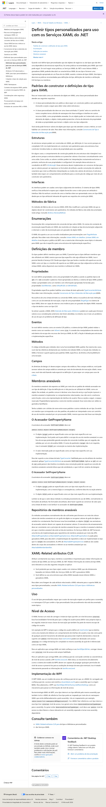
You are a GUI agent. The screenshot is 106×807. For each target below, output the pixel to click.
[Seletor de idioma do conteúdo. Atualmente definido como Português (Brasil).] (10, 794)
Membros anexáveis (39, 54)
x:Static (34, 375)
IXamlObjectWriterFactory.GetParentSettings (72, 685)
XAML (66, 23)
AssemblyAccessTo (68, 682)
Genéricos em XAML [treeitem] (10, 54)
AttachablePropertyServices (60, 536)
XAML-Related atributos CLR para (48, 724)
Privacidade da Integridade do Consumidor (16, 802)
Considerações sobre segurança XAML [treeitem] (14, 96)
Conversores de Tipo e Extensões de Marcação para (78, 293)
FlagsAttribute (92, 234)
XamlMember (46, 285)
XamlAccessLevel (61, 659)
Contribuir (59, 799)
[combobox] (14, 25)
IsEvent (57, 330)
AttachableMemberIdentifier (42, 547)
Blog (50, 799)
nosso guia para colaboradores (43, 755)
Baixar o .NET (98, 8)
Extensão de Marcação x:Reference (67, 311)
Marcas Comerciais (52, 802)
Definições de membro (40, 51)
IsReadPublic (61, 285)
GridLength (52, 165)
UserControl (84, 630)
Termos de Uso (38, 802)
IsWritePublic (72, 285)
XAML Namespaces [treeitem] (10, 84)
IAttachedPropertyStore (40, 536)
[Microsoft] (3, 2)
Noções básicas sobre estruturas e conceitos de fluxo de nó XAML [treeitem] (15, 39)
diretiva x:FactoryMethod (56, 213)
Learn (33, 23)
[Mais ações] (101, 23)
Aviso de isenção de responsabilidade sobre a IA (17, 799)
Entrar (102, 3)
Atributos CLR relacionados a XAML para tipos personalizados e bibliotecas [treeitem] (16, 73)
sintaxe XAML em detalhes (75, 237)
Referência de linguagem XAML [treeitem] (14, 29)
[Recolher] (25, 21)
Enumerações (37, 49)
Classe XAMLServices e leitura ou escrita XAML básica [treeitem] (14, 44)
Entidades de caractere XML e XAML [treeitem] (15, 106)
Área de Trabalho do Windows (52, 23)
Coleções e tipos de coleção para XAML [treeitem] (16, 80)
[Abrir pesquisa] (97, 3)
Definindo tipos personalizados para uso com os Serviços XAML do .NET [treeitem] (16, 65)
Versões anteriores (41, 799)
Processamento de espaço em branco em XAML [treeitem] (13, 102)
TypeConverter (65, 458)
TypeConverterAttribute (92, 290)
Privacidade (68, 799)
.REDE (39, 23)
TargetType (85, 300)
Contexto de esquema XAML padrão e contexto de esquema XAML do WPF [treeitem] (15, 90)
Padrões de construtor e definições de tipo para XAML (50, 46)
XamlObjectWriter (83, 649)
